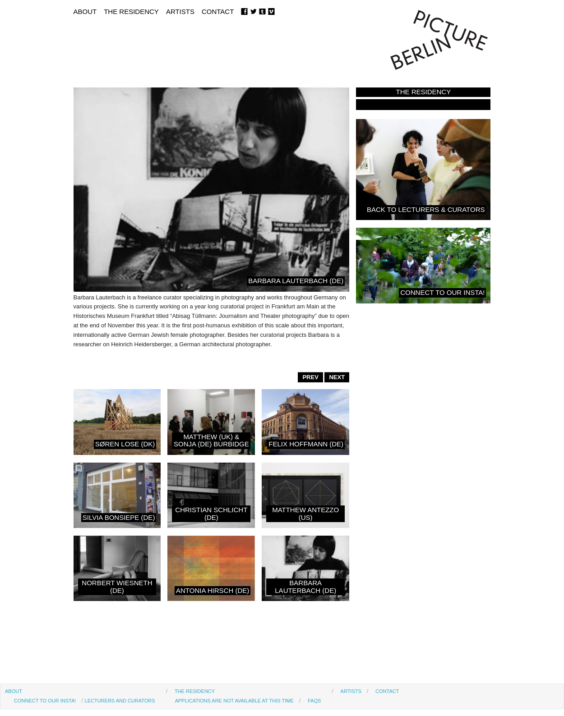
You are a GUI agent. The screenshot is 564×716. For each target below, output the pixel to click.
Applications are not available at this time (234, 700)
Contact (218, 11)
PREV (310, 377)
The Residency (131, 11)
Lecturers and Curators (120, 700)
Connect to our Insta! (45, 700)
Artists (180, 11)
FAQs (314, 700)
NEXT (337, 377)
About (85, 11)
